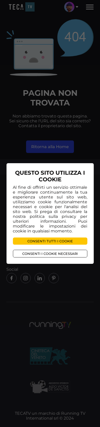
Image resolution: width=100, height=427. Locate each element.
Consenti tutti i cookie (50, 241)
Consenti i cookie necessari (50, 254)
